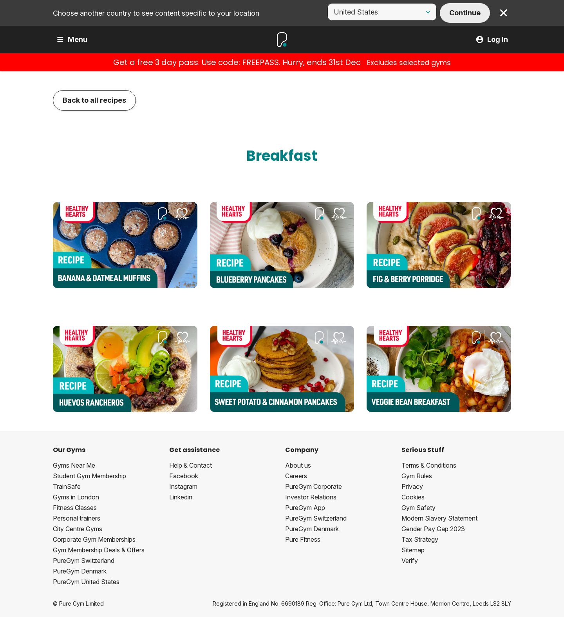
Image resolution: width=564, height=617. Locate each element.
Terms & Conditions (428, 465)
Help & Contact (190, 465)
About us (298, 465)
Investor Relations (310, 497)
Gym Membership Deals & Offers (99, 550)
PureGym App (305, 508)
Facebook (183, 476)
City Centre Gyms (77, 529)
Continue (465, 13)
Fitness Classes (75, 508)
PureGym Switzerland (83, 560)
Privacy (412, 486)
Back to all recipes (94, 100)
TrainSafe (67, 486)
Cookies (413, 497)
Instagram (183, 486)
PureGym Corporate (313, 486)
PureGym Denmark (80, 571)
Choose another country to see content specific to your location (156, 13)
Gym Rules (416, 476)
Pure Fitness (302, 539)
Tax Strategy (419, 539)
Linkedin (180, 497)
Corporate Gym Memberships (94, 539)
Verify (409, 560)
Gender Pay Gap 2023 (433, 529)
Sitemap (413, 550)
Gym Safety (418, 508)
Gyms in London (76, 497)
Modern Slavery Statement (439, 518)
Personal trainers (76, 518)
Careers (296, 476)
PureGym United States (86, 582)
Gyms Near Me (74, 465)
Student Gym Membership (89, 476)
